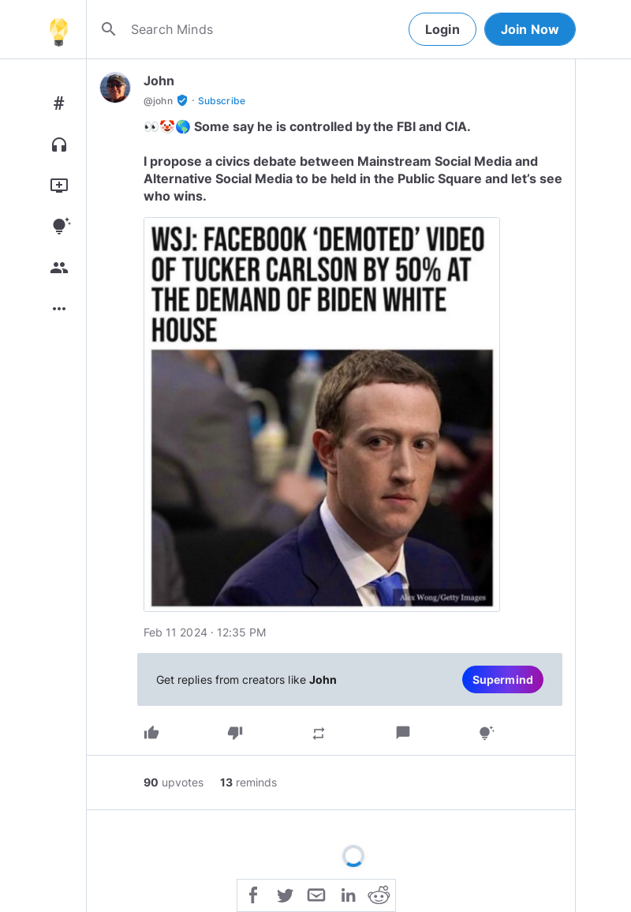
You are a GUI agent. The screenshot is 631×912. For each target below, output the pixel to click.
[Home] (58, 29)
